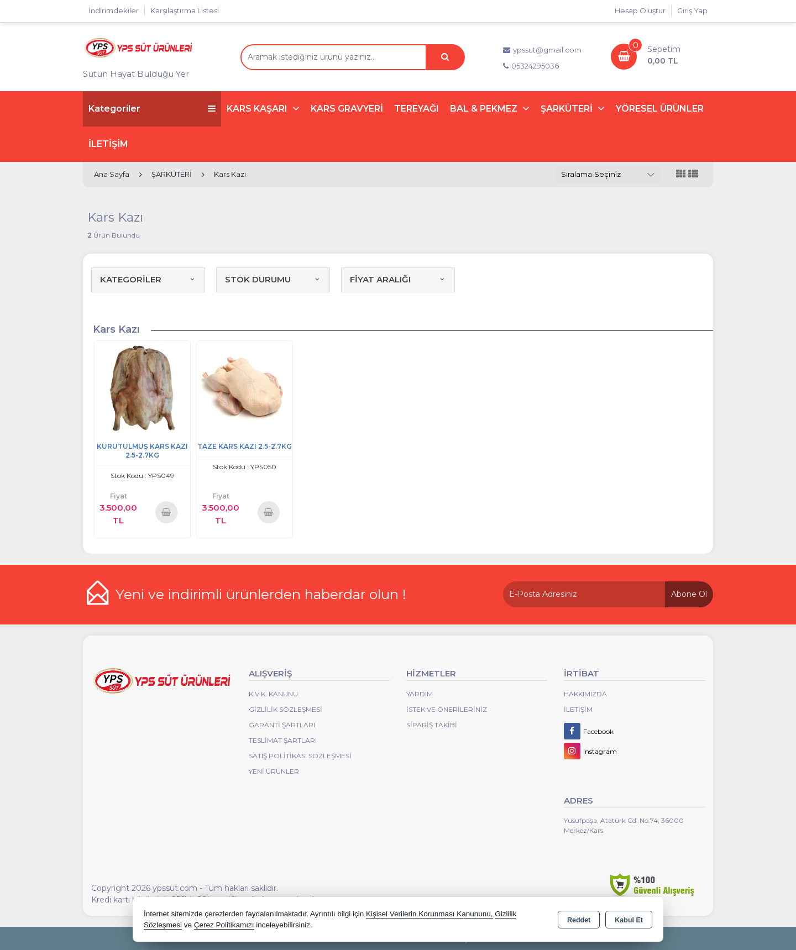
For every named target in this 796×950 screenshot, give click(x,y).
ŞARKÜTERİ (568, 108)
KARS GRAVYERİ (347, 108)
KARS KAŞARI (258, 108)
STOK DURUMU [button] (273, 279)
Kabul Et (629, 920)
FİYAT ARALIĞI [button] (398, 279)
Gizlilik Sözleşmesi (285, 709)
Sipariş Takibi (431, 725)
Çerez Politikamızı (224, 925)
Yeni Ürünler (274, 771)
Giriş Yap (692, 10)
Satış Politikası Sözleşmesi (300, 756)
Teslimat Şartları (283, 740)
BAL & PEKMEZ (485, 108)
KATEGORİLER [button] (148, 279)
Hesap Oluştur (640, 10)
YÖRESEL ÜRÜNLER (660, 108)
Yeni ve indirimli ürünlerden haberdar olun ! (261, 594)
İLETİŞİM (108, 144)
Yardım (419, 694)
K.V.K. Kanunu (273, 694)
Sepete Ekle (166, 512)
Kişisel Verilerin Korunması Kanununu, (429, 914)
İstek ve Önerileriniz (446, 709)
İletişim (578, 709)
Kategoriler (152, 108)
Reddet (578, 920)
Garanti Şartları (282, 725)
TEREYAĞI (416, 108)
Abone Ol (689, 594)
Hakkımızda (585, 694)
